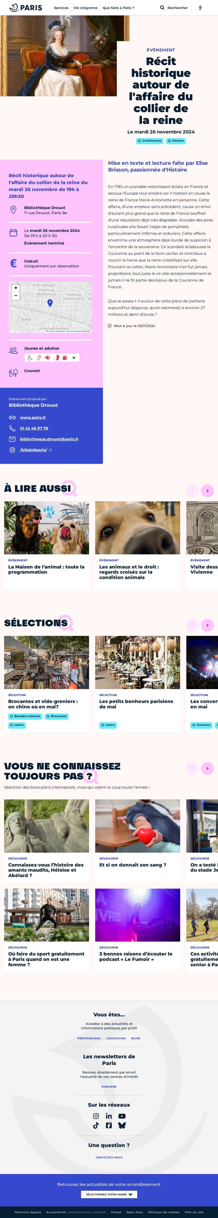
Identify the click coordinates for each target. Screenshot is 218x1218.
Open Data (134, 1212)
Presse (116, 1212)
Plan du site (194, 1212)
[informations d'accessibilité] (52, 357)
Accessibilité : (76, 1212)
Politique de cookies (164, 1212)
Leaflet (50, 331)
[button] (50, 303)
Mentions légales (28, 1212)
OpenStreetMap (73, 331)
